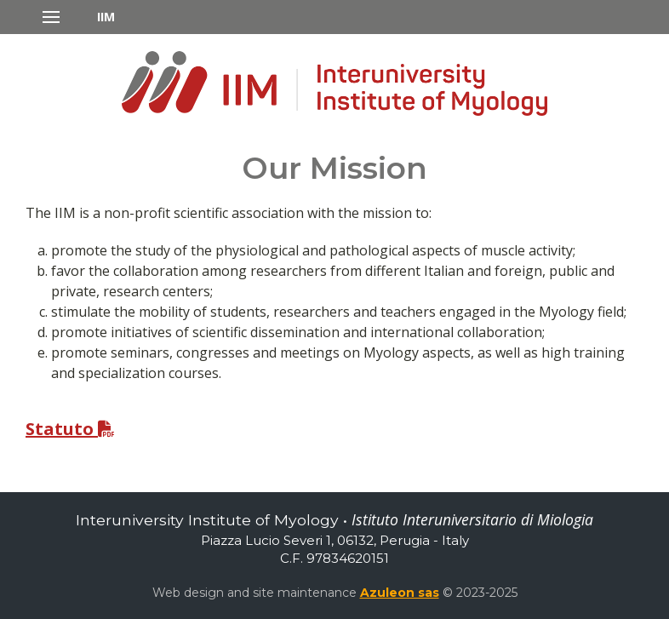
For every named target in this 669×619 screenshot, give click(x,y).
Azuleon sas (399, 592)
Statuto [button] (70, 428)
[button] (79, 17)
